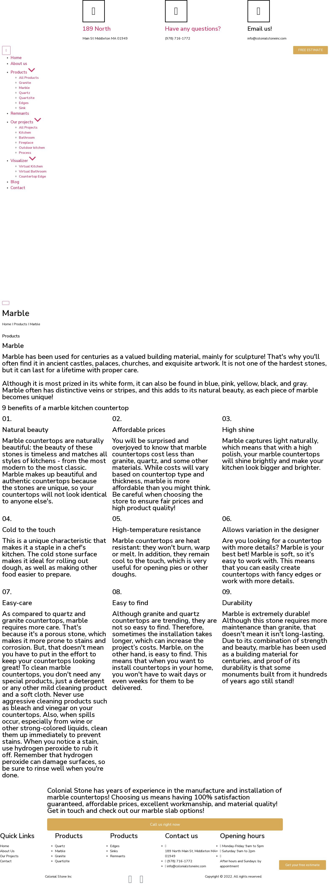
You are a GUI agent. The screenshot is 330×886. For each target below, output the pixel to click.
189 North (96, 29)
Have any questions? (193, 29)
